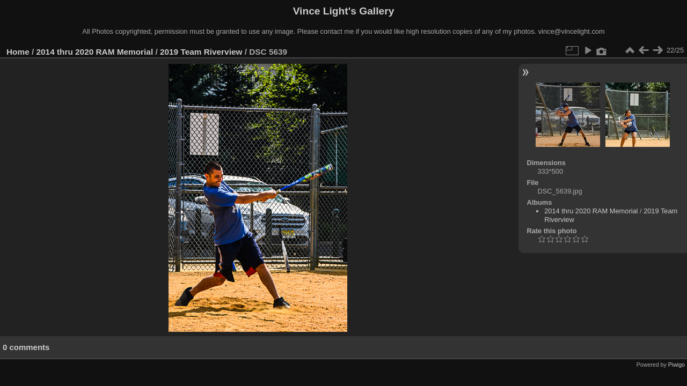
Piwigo (676, 364)
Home (18, 51)
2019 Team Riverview (201, 51)
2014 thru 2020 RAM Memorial (95, 51)
